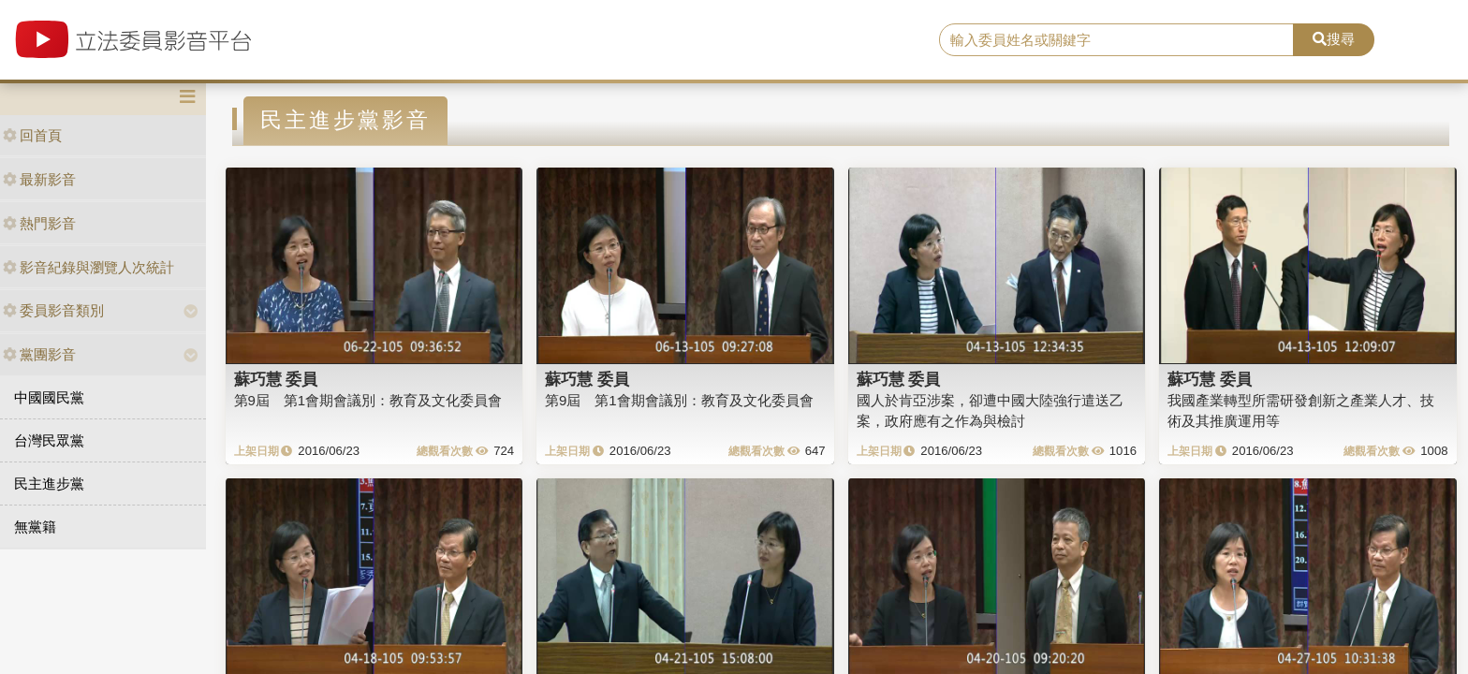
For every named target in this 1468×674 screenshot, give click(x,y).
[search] (1117, 40)
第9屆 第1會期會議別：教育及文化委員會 (368, 400)
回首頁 (32, 135)
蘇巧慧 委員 (276, 379)
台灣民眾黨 (49, 440)
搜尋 (1334, 39)
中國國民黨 (49, 397)
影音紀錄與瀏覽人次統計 (88, 267)
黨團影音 (39, 354)
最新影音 (39, 179)
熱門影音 (39, 223)
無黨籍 (35, 527)
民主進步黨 (49, 483)
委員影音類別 (53, 310)
